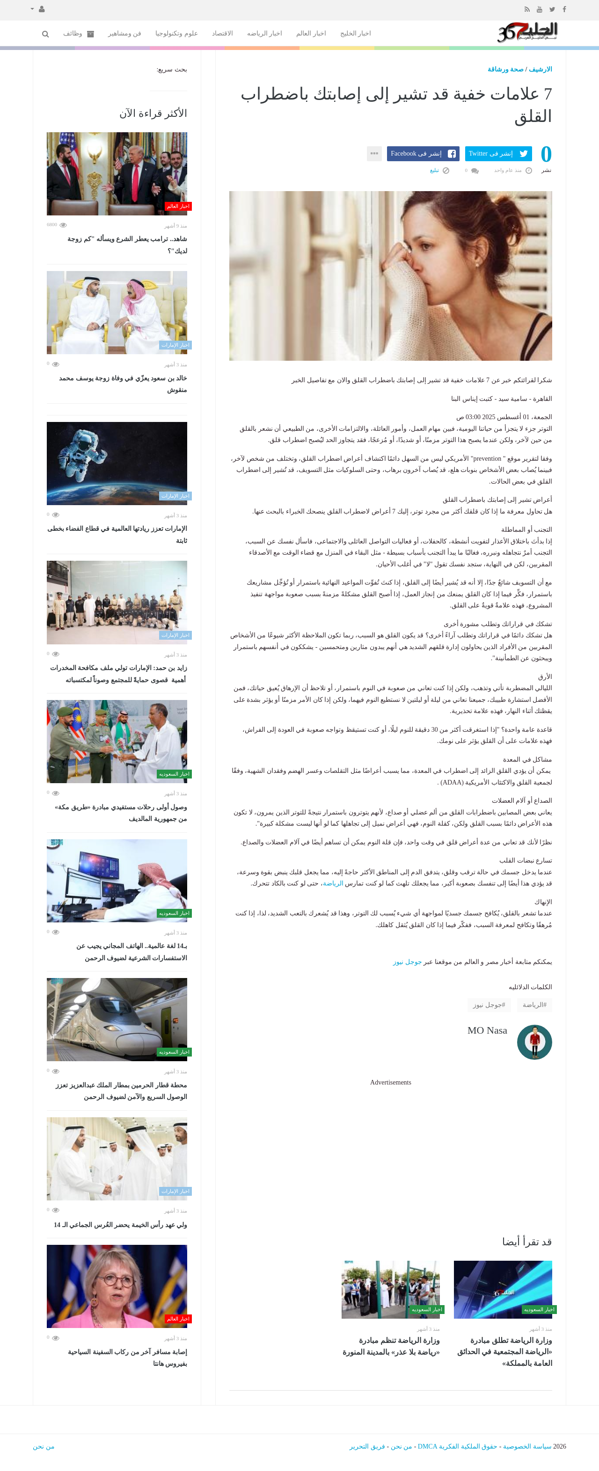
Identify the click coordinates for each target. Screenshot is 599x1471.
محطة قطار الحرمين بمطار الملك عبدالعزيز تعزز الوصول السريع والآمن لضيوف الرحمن (121, 1091)
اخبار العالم (311, 33)
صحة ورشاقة (506, 69)
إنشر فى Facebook (416, 153)
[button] (37, 8)
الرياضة (333, 883)
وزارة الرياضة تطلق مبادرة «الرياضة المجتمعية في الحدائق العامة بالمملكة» (504, 1351)
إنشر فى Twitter (491, 153)
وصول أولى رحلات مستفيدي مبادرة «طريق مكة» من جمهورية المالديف (121, 813)
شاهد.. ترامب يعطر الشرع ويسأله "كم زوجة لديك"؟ (127, 245)
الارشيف (540, 69)
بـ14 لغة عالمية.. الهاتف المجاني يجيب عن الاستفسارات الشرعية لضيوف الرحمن (131, 952)
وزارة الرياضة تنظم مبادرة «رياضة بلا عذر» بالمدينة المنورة (391, 1346)
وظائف (78, 34)
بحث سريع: (172, 69)
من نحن (402, 1446)
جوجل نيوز (407, 961)
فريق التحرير (367, 1446)
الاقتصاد (222, 33)
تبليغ (439, 170)
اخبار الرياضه (265, 33)
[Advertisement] (390, 1153)
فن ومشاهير (125, 33)
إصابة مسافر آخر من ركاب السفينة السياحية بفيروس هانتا (127, 1358)
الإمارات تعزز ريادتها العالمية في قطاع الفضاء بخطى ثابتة (117, 534)
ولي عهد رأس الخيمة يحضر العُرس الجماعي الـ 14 (120, 1224)
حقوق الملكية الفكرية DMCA (458, 1446)
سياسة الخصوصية (527, 1446)
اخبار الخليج (356, 33)
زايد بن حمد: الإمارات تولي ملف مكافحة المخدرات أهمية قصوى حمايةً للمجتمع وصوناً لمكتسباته (118, 674)
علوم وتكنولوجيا (176, 33)
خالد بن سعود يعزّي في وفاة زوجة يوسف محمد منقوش (123, 384)
